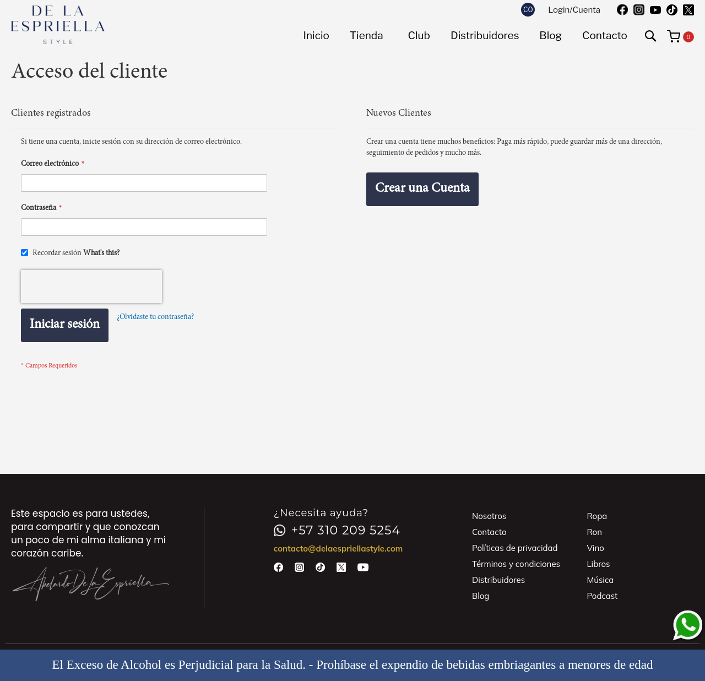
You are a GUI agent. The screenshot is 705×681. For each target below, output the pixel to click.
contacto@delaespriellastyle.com (338, 548)
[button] (528, 10)
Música (600, 580)
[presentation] (91, 286)
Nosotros (489, 516)
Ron (594, 532)
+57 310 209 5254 (337, 531)
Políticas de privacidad (515, 548)
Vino (595, 548)
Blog (480, 596)
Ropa (597, 516)
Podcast (602, 596)
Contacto (489, 532)
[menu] (465, 36)
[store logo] (58, 25)
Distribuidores (498, 580)
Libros (598, 564)
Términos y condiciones (516, 564)
